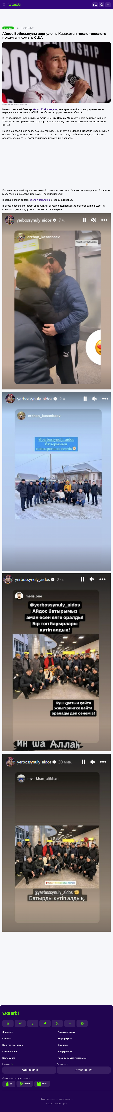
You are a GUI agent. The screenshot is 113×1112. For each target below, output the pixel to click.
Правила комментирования (72, 1058)
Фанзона (6, 1038)
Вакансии (63, 1045)
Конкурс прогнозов (12, 1045)
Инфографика (65, 1038)
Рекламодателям (66, 1032)
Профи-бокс (8, 28)
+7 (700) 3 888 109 (29, 1070)
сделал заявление (39, 199)
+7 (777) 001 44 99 (84, 1070)
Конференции (65, 1051)
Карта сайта (8, 1058)
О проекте (7, 1032)
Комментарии (9, 1051)
